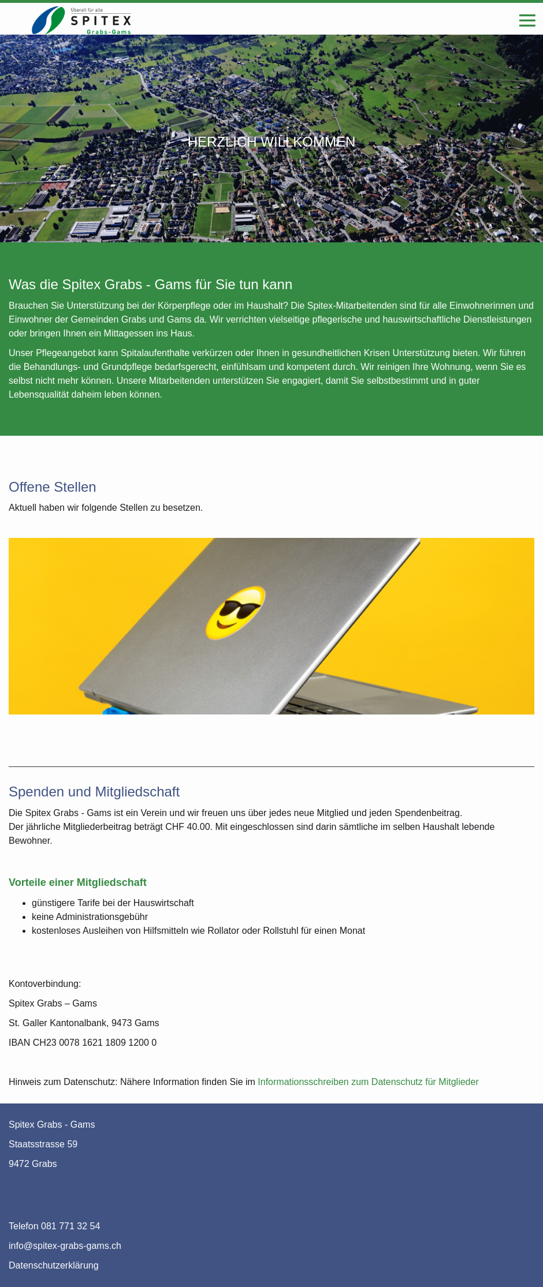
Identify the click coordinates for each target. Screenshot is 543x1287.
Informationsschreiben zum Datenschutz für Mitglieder (368, 1082)
